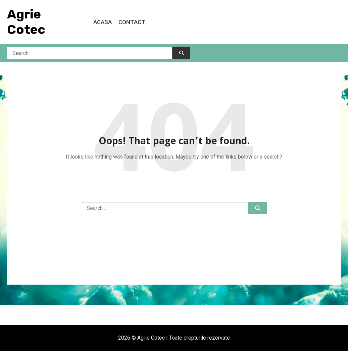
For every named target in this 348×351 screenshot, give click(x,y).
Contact (131, 22)
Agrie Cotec (26, 21)
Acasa (102, 22)
